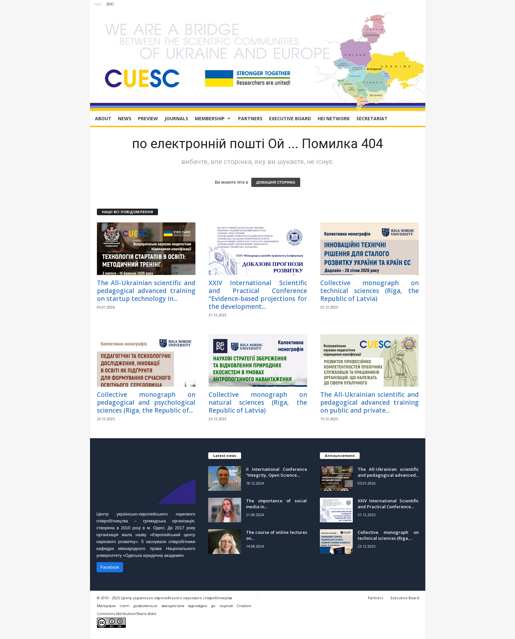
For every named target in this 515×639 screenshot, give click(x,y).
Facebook (110, 567)
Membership (213, 118)
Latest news (224, 455)
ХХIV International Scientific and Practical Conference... (388, 504)
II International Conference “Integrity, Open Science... (276, 472)
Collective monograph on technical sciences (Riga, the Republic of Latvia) (369, 291)
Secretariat (372, 118)
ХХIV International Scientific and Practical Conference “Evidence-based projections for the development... (258, 295)
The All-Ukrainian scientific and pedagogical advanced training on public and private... (369, 402)
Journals (176, 118)
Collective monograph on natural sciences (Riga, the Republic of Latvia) (258, 402)
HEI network (334, 118)
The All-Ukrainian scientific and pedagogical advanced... (388, 472)
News (124, 118)
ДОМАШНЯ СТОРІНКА (275, 182)
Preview (148, 118)
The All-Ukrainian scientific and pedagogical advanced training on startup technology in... (146, 291)
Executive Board (290, 118)
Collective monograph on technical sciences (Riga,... (388, 535)
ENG (110, 4)
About (103, 118)
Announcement (340, 455)
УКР (97, 4)
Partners (250, 118)
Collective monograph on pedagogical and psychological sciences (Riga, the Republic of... (146, 402)
